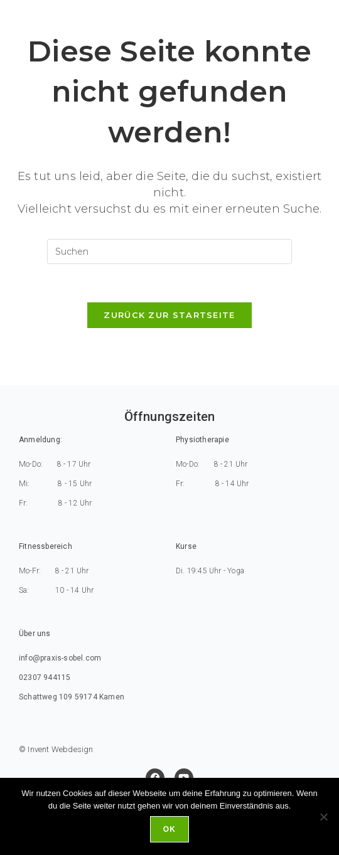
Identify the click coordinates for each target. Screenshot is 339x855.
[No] (323, 816)
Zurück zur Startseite (169, 315)
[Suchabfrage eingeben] (169, 251)
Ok (169, 829)
